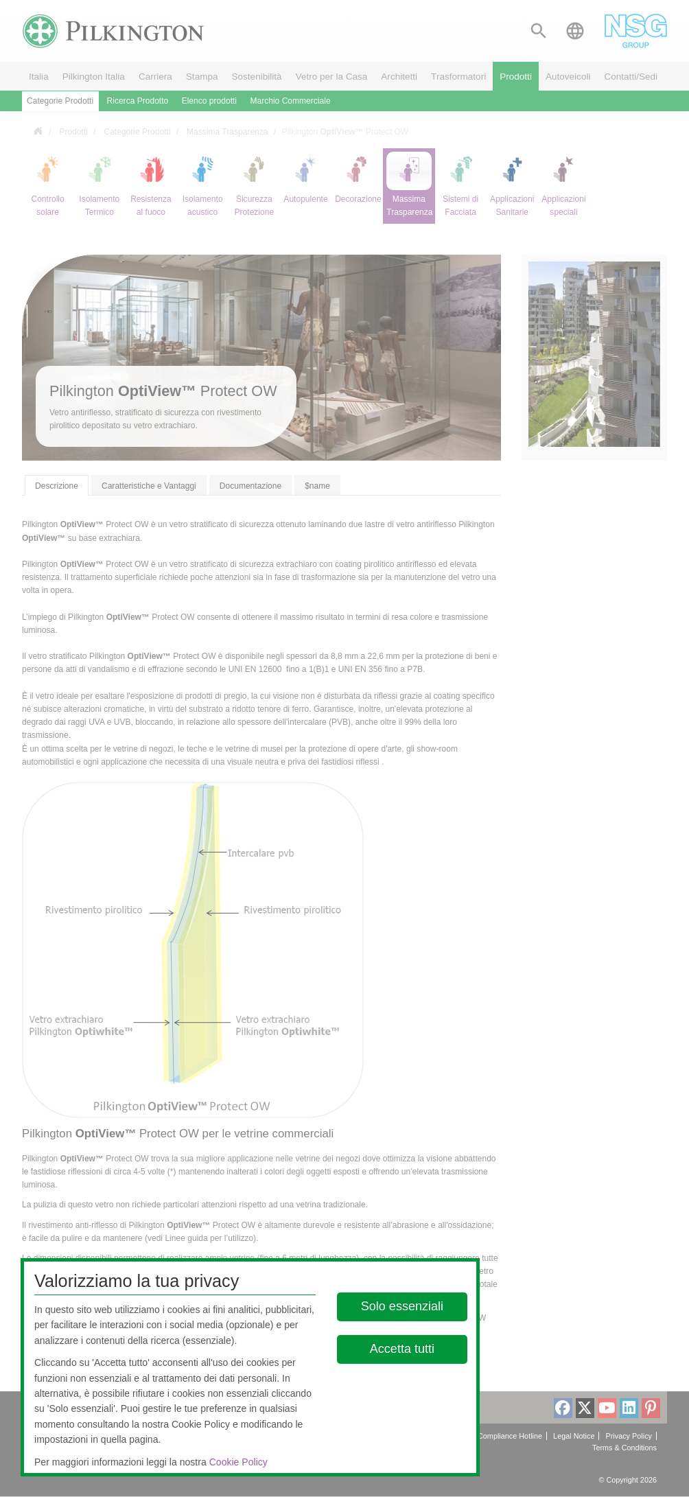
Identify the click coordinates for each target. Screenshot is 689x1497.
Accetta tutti (401, 1349)
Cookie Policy (238, 1462)
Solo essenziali (401, 1306)
